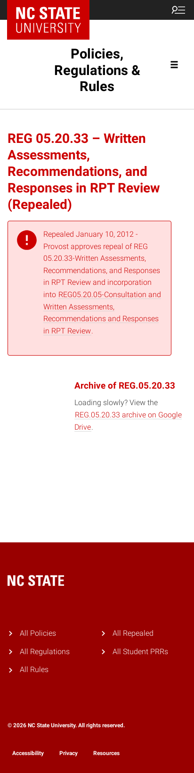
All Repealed (133, 633)
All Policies (38, 633)
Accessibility (28, 753)
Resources (106, 753)
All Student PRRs (140, 651)
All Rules (34, 669)
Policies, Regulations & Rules (97, 70)
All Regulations (45, 651)
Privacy (68, 753)
